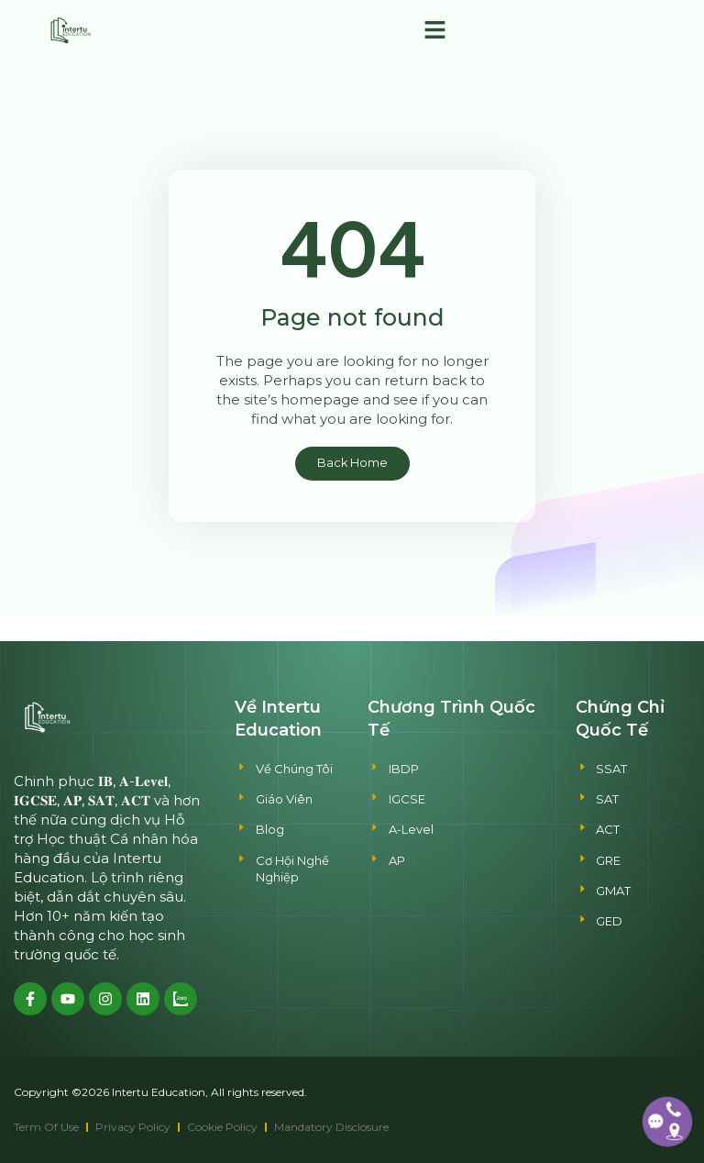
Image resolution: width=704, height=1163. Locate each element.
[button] (434, 30)
